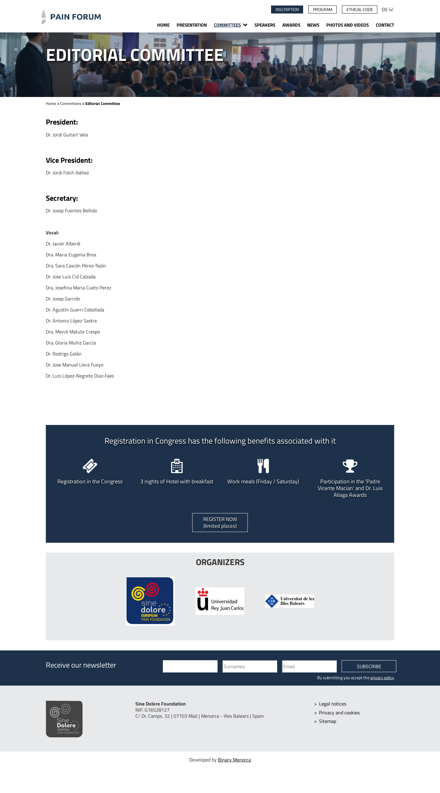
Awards (291, 25)
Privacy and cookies (339, 713)
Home (163, 25)
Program (322, 9)
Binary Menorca (234, 760)
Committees (227, 25)
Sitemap (327, 721)
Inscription (287, 9)
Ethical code (359, 9)
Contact (385, 25)
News (313, 25)
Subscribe (369, 667)
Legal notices (332, 704)
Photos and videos (347, 25)
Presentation (192, 25)
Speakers (265, 25)
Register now (220, 522)
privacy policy (382, 678)
